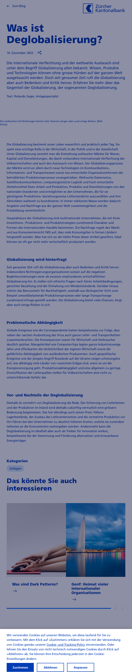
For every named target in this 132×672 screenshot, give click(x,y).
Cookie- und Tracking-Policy (66, 647)
